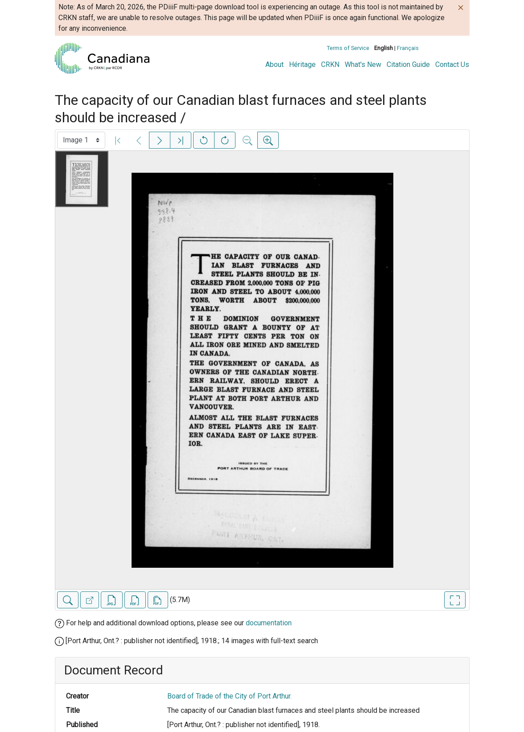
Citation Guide (408, 64)
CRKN (330, 64)
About (274, 64)
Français (408, 48)
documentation (269, 623)
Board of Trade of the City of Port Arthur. (229, 696)
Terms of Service (348, 48)
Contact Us (452, 64)
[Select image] (81, 140)
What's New (363, 64)
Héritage (302, 64)
